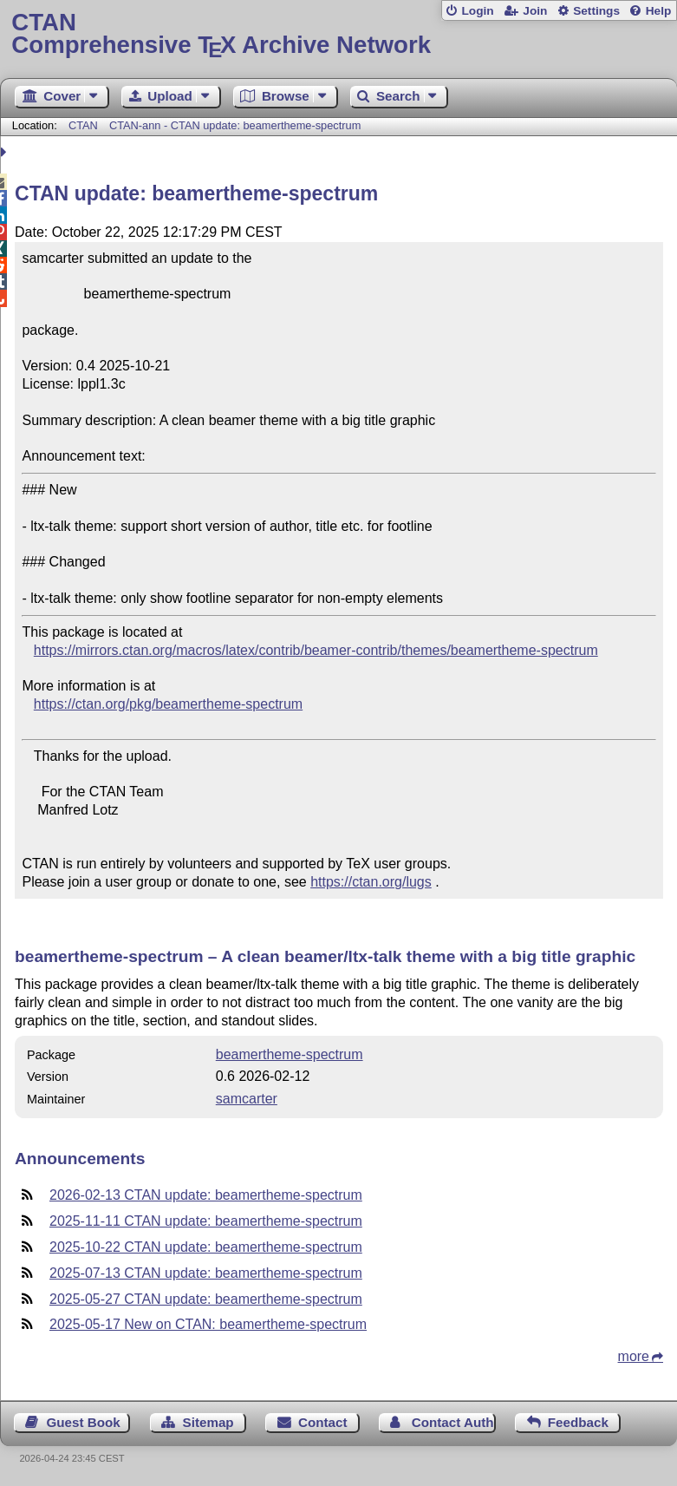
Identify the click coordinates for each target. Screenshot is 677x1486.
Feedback (578, 1422)
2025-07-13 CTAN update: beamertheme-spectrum (205, 1273)
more (633, 1356)
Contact (323, 1422)
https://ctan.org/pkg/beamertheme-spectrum (168, 704)
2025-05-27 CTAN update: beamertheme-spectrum (205, 1299)
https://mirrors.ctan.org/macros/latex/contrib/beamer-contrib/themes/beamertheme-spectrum (316, 650)
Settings (596, 10)
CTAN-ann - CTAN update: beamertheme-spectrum (235, 125)
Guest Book (83, 1422)
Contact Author (454, 1422)
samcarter (246, 1098)
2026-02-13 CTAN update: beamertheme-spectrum (205, 1195)
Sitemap (208, 1422)
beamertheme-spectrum (289, 1054)
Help (659, 10)
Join (535, 10)
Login (477, 10)
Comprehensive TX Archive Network (338, 34)
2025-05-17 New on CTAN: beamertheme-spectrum (208, 1324)
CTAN (83, 125)
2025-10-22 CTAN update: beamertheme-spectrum (205, 1247)
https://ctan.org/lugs (371, 881)
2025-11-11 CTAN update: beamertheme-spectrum (205, 1221)
